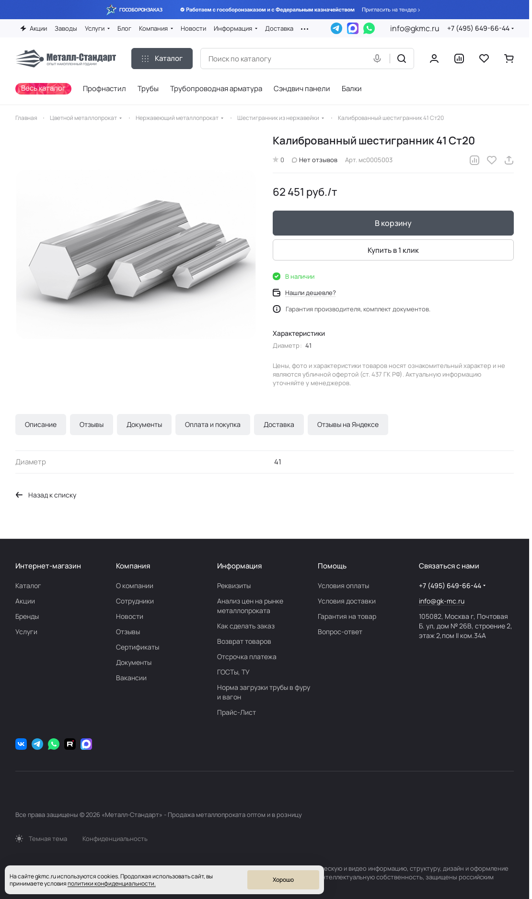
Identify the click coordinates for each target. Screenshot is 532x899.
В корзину (393, 223)
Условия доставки (347, 600)
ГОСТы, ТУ (233, 671)
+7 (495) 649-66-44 (478, 28)
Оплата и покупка (213, 424)
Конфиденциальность (115, 838)
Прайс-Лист (236, 712)
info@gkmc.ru (414, 28)
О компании (134, 585)
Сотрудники (135, 600)
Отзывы (92, 424)
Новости (129, 616)
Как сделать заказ (246, 625)
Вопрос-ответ (340, 631)
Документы (144, 424)
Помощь (332, 566)
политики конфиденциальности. (112, 883)
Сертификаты (137, 646)
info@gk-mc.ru (441, 600)
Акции (25, 600)
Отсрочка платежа (247, 656)
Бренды (27, 616)
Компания (133, 566)
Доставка (279, 424)
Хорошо (283, 879)
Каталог (28, 585)
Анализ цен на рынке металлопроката (250, 605)
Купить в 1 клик (393, 250)
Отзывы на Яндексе (348, 424)
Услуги (26, 631)
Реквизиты (234, 585)
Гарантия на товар (347, 616)
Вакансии (131, 677)
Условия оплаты (343, 585)
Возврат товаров (244, 641)
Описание (41, 424)
